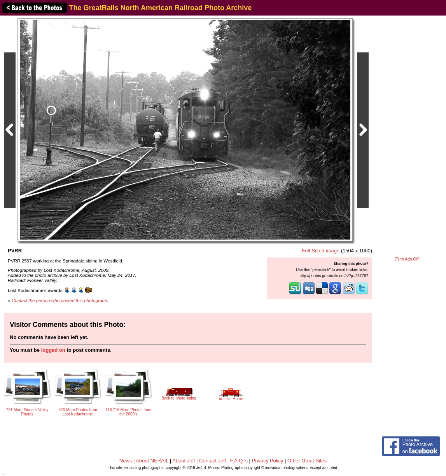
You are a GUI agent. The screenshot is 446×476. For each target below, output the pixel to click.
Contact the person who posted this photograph (59, 300)
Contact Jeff (212, 461)
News (125, 461)
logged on (53, 350)
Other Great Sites (307, 461)
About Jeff (183, 461)
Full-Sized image (320, 251)
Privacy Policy (267, 461)
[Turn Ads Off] (407, 259)
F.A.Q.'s (239, 461)
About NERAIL (152, 461)
